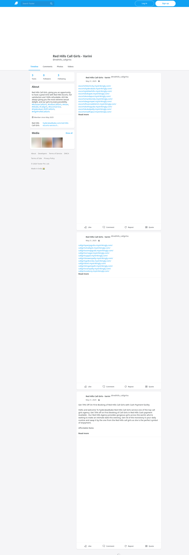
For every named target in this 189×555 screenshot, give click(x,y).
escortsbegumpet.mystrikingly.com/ (95, 101)
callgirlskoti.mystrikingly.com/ (92, 263)
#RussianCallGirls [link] (39, 104)
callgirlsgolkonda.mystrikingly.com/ (94, 260)
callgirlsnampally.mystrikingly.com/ (94, 268)
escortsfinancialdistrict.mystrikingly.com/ (97, 104)
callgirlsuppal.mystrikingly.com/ (93, 255)
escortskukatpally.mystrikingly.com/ (95, 109)
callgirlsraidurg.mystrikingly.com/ (93, 271)
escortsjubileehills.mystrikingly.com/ (95, 91)
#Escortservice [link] (54, 106)
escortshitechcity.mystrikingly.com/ (94, 86)
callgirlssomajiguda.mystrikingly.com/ (95, 250)
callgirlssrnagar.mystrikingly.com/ (93, 253)
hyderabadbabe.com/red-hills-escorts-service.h (56, 124)
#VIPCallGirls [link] (49, 109)
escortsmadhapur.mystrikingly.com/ (95, 111)
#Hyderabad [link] (37, 109)
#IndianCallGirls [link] (55, 104)
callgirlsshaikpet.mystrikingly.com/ (94, 248)
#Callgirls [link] (43, 106)
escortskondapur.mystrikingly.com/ (94, 96)
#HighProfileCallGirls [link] (41, 111)
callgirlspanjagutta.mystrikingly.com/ (95, 245)
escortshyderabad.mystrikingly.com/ (95, 88)
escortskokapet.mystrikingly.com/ (94, 93)
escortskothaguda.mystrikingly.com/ (95, 106)
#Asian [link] (65, 104)
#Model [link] (35, 106)
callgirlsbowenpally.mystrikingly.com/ (95, 258)
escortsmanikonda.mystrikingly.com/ (95, 99)
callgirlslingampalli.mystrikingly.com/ (95, 266)
